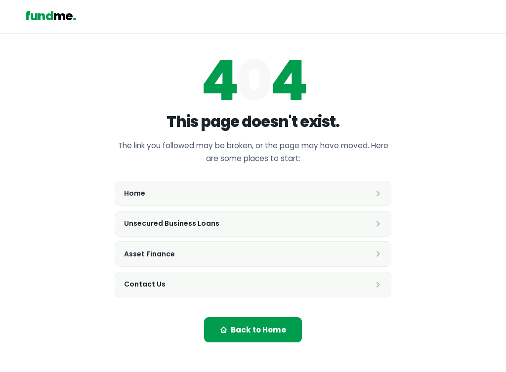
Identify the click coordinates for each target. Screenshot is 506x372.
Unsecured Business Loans (253, 223)
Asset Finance (253, 254)
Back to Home (253, 330)
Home (253, 193)
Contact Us (253, 284)
